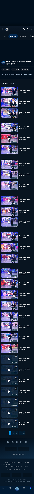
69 (24, 433)
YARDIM (26, 466)
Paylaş (25, 69)
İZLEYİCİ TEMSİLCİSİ (6, 464)
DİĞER (24, 469)
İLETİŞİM (9, 469)
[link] (7, 29)
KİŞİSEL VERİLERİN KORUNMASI (13, 466)
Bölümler (13, 36)
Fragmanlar (23, 36)
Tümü (5, 36)
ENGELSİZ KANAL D (10, 462)
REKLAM (20, 462)
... (20, 433)
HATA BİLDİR (17, 469)
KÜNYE (27, 462)
